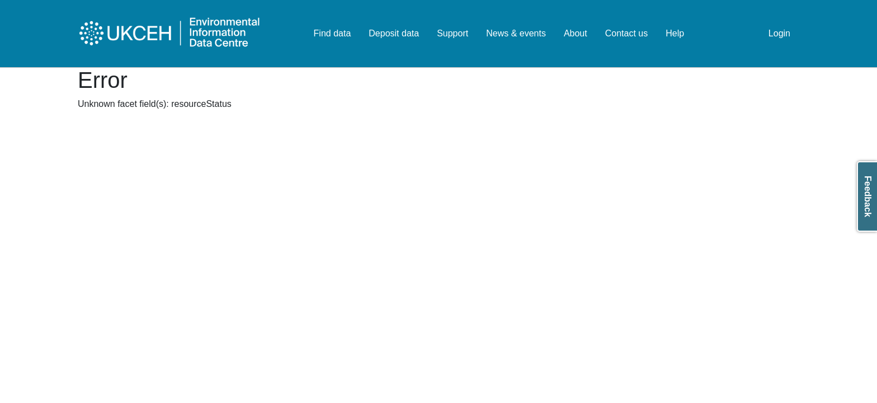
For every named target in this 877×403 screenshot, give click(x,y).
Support (452, 33)
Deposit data (394, 33)
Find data (332, 33)
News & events (516, 33)
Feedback (868, 196)
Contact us (626, 33)
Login (779, 33)
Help (675, 33)
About (575, 33)
